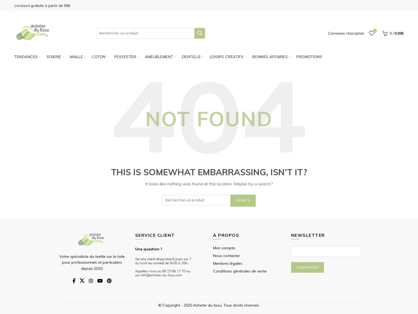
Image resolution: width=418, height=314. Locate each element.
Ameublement (159, 56)
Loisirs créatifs (227, 56)
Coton (99, 56)
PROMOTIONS (309, 56)
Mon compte (224, 248)
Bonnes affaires (270, 56)
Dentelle (191, 56)
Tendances (26, 56)
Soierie (54, 56)
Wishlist (374, 31)
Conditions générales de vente (240, 271)
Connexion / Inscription (346, 33)
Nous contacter (226, 255)
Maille (76, 56)
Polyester (125, 56)
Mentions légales (227, 263)
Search (199, 33)
